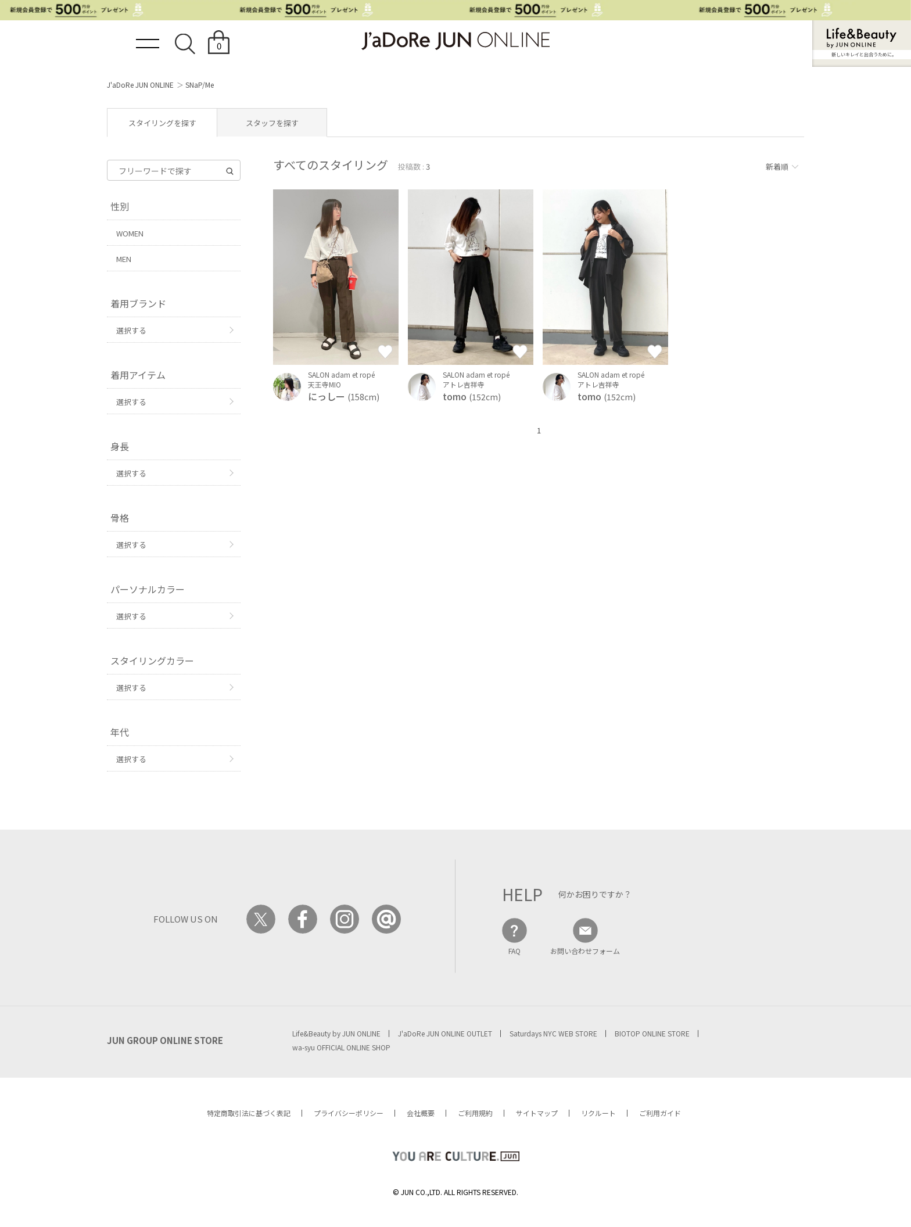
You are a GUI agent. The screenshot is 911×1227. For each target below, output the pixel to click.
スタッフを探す (272, 122)
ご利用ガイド (660, 1113)
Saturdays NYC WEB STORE (553, 1033)
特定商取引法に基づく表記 (248, 1113)
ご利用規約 (475, 1113)
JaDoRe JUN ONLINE (455, 41)
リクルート (598, 1113)
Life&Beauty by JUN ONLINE (336, 1033)
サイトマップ (537, 1113)
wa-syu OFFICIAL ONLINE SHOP (341, 1047)
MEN (123, 258)
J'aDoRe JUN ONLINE (140, 84)
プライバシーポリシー (348, 1113)
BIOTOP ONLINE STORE (652, 1033)
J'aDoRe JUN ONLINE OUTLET (445, 1033)
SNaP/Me (199, 84)
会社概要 (421, 1113)
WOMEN (130, 233)
